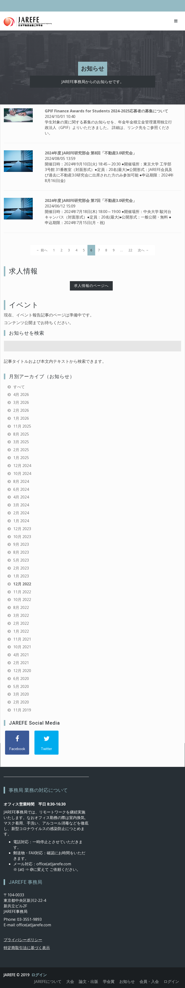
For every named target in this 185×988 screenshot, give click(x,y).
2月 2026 (21, 410)
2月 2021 (21, 662)
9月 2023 (21, 544)
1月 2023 (21, 576)
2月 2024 (21, 512)
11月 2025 (22, 426)
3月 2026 (21, 402)
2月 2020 (21, 702)
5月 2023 (21, 560)
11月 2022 (22, 591)
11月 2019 (22, 710)
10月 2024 (22, 473)
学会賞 (108, 981)
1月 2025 (21, 457)
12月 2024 (22, 465)
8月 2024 (21, 481)
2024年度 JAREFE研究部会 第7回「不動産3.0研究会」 (91, 200)
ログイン (39, 974)
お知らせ (127, 981)
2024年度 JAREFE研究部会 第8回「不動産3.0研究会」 (91, 153)
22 (130, 250)
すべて (19, 386)
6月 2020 (21, 678)
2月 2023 (21, 568)
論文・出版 (88, 981)
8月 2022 (21, 607)
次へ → (143, 250)
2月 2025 (21, 449)
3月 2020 (21, 694)
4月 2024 (21, 497)
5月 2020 (21, 686)
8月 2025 (21, 434)
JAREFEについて (47, 981)
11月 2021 (22, 639)
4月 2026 (21, 394)
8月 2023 (21, 552)
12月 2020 (22, 670)
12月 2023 (22, 528)
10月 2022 (22, 599)
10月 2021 (22, 646)
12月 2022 (22, 584)
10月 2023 (22, 536)
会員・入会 (149, 981)
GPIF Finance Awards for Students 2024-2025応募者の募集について (106, 111)
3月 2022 (21, 615)
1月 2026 (21, 418)
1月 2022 (21, 631)
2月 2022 (21, 623)
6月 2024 (21, 489)
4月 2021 (21, 654)
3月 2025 (21, 441)
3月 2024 (21, 505)
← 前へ (41, 250)
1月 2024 (21, 520)
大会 (70, 981)
